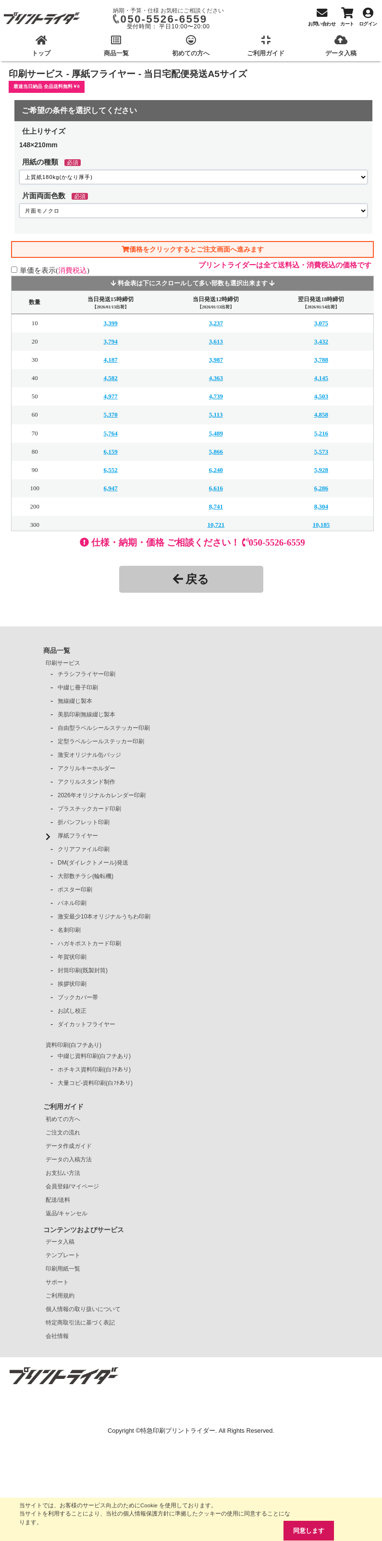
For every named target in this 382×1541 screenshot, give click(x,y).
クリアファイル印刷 (84, 849)
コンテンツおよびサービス (83, 1230)
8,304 (321, 506)
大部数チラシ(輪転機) (85, 876)
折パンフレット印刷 (84, 822)
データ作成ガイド (69, 1146)
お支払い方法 (63, 1173)
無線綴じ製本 (75, 701)
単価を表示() (54, 270)
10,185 (321, 525)
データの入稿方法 (69, 1159)
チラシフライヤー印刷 (86, 674)
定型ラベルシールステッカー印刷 (101, 741)
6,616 (216, 488)
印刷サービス (63, 663)
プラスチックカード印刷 (89, 808)
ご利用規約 (60, 1295)
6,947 (110, 488)
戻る (191, 579)
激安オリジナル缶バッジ (89, 754)
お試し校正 (72, 1010)
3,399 (110, 323)
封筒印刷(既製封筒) (83, 970)
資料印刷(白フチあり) (73, 1045)
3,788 (321, 360)
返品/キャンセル (66, 1213)
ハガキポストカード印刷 (89, 943)
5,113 (216, 414)
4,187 (110, 360)
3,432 (321, 341)
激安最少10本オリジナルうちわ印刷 (104, 916)
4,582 (110, 378)
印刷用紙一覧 (63, 1268)
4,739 (216, 396)
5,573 (321, 451)
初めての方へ (63, 1119)
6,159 (110, 451)
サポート (57, 1282)
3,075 (321, 323)
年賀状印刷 (72, 957)
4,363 (216, 378)
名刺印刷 (69, 930)
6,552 (110, 470)
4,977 (110, 396)
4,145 (321, 378)
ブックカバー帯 (78, 997)
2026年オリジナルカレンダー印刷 (102, 795)
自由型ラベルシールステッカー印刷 (104, 728)
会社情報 (57, 1336)
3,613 (216, 341)
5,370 (110, 414)
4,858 (321, 414)
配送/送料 (58, 1200)
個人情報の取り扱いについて (83, 1309)
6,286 (321, 488)
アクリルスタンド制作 (86, 781)
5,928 (321, 470)
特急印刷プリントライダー (177, 1430)
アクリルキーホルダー (86, 768)
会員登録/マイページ (72, 1186)
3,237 (216, 323)
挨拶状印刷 (72, 984)
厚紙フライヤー (78, 835)
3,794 (110, 341)
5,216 (321, 433)
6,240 (216, 470)
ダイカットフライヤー (86, 1024)
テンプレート (63, 1255)
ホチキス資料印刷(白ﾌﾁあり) (94, 1069)
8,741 (216, 506)
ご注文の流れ (63, 1132)
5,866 (216, 451)
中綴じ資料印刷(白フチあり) (94, 1056)
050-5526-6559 (164, 19)
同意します (308, 1530)
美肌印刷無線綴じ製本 (86, 714)
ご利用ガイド (63, 1106)
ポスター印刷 (75, 889)
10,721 (215, 525)
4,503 (321, 396)
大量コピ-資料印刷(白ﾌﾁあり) (95, 1083)
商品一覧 (56, 650)
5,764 (110, 433)
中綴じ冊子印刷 (78, 687)
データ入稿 (60, 1241)
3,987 (216, 360)
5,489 (216, 433)
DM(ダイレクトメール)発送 (93, 862)
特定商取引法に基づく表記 (80, 1322)
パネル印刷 (72, 903)
